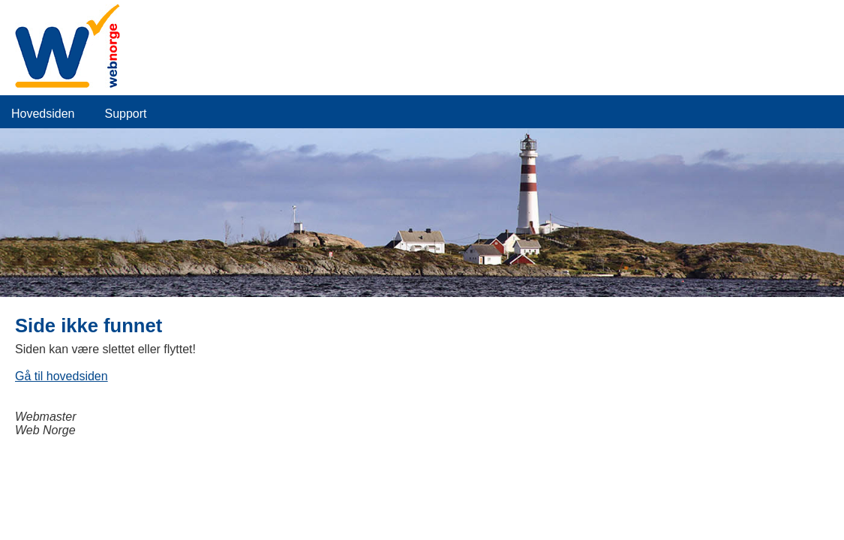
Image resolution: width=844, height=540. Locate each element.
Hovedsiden (43, 113)
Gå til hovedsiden (61, 376)
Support (126, 113)
